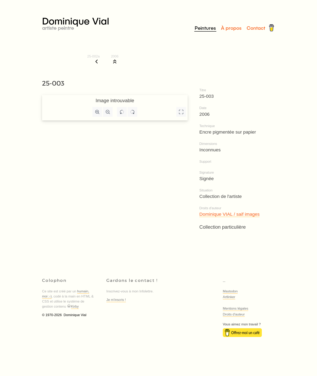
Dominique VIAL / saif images (229, 214)
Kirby (73, 306)
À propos (231, 28)
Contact (256, 28)
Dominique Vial (100, 22)
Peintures (205, 28)
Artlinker (229, 297)
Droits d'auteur (234, 314)
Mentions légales (235, 308)
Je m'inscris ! (116, 300)
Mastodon (230, 291)
